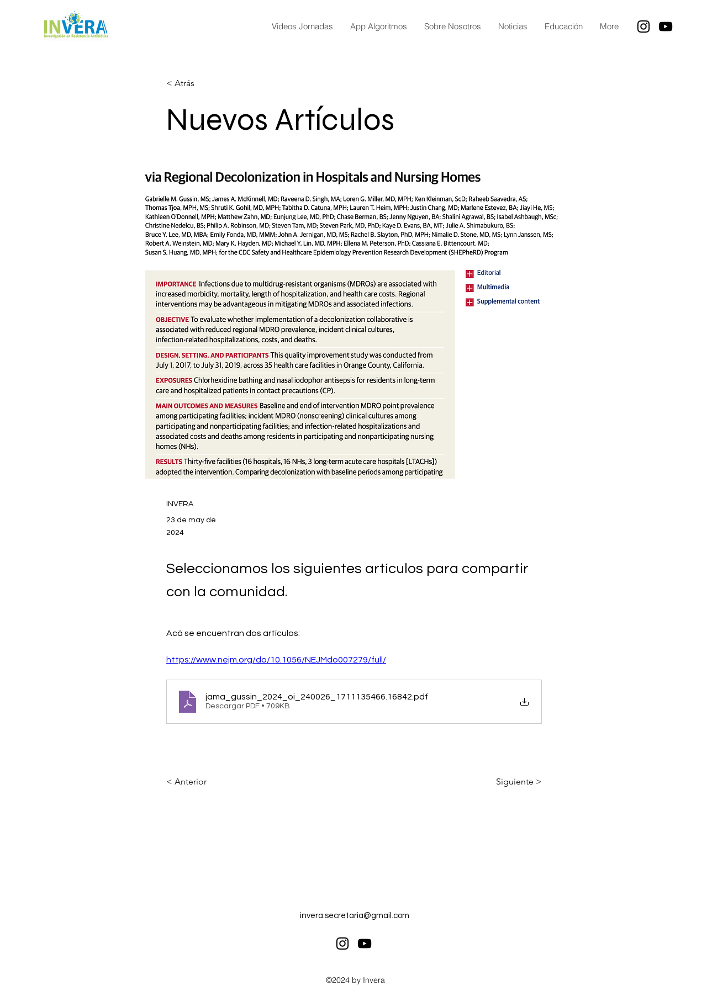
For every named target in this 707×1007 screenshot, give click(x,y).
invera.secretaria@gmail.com (354, 915)
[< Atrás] (202, 84)
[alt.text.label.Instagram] (643, 26)
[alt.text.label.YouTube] (665, 26)
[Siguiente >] (514, 782)
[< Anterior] (202, 782)
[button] (563, 26)
